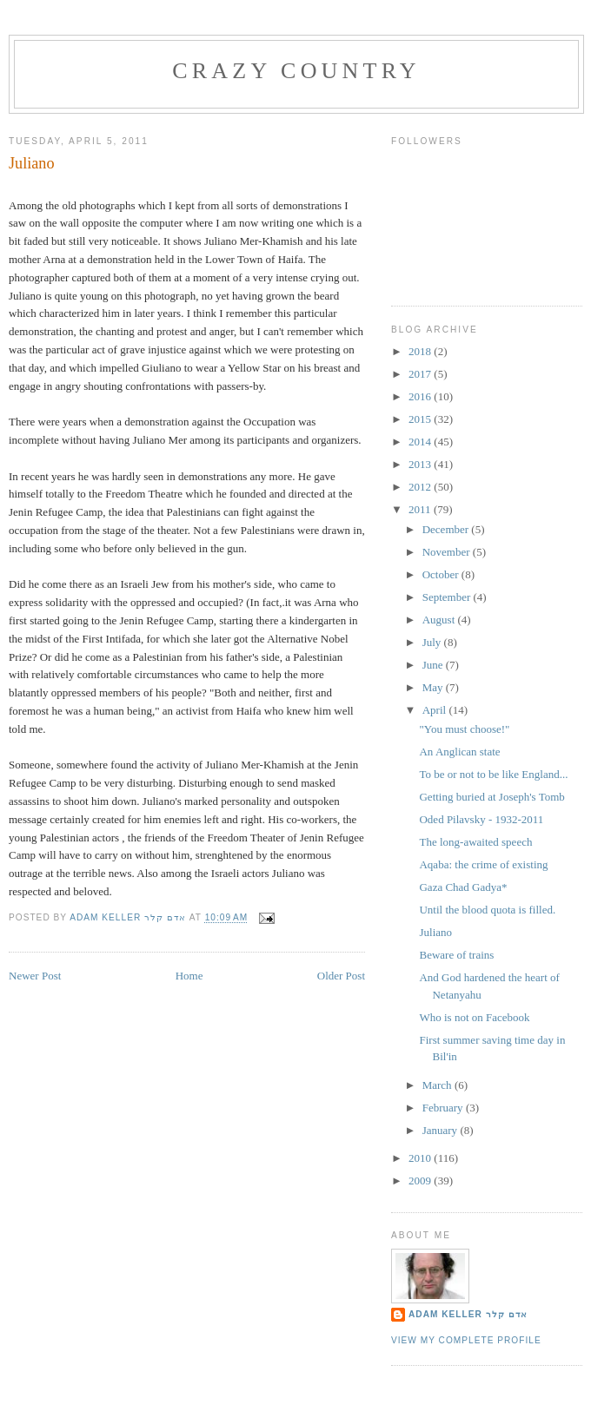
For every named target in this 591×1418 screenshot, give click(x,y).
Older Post (341, 975)
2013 (421, 464)
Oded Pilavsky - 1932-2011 (481, 819)
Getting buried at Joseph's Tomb (491, 796)
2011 (421, 509)
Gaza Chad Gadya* (463, 887)
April (435, 709)
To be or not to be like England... (493, 774)
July (433, 642)
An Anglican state (459, 751)
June (434, 664)
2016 (421, 396)
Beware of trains (456, 954)
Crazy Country (296, 70)
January (441, 1130)
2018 (421, 351)
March (438, 1085)
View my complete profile (466, 1340)
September (448, 596)
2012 (421, 486)
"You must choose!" (464, 728)
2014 (421, 441)
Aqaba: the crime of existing (483, 864)
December (447, 529)
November (447, 551)
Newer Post (35, 975)
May (434, 687)
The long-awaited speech (475, 841)
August (440, 619)
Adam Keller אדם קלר (468, 1314)
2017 (421, 373)
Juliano (435, 932)
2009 (421, 1180)
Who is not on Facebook (474, 1017)
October (442, 574)
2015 (421, 418)
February (444, 1107)
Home (189, 975)
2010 (421, 1157)
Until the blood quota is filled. (487, 909)
